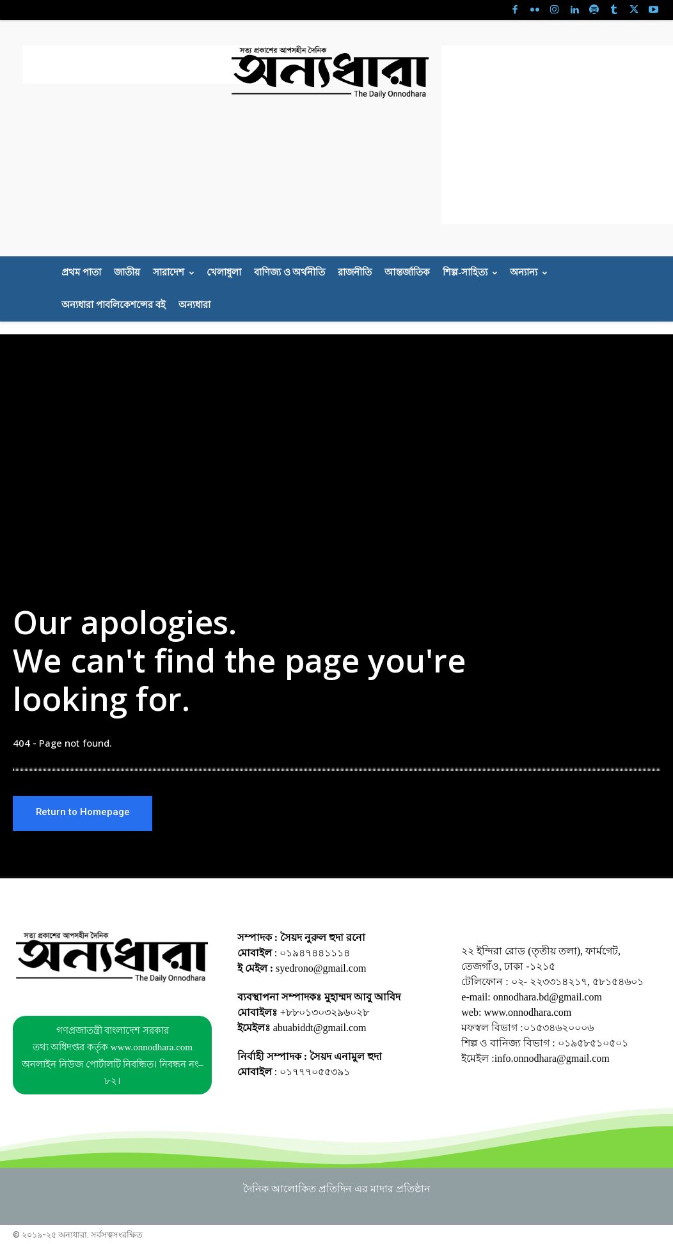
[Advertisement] (172, 64)
